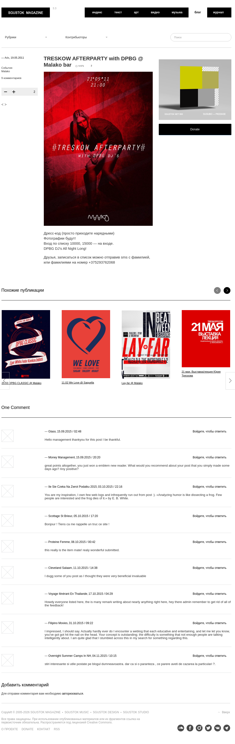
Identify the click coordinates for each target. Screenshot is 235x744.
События (6, 67)
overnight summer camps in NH (69, 656)
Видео (155, 12)
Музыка (177, 12)
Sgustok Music (77, 712)
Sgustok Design (106, 712)
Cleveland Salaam (60, 568)
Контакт (43, 729)
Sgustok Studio (136, 712)
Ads (7, 57)
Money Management (61, 457)
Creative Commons (99, 722)
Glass (52, 431)
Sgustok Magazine (25, 12)
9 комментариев (11, 78)
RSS (57, 729)
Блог (198, 12)
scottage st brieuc (60, 516)
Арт (136, 12)
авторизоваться (72, 693)
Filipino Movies (58, 623)
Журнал (218, 12)
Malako (5, 71)
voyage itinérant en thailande (67, 593)
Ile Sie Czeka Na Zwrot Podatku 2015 (72, 486)
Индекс (97, 12)
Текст (118, 12)
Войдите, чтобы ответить (209, 431)
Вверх (226, 712)
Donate (195, 129)
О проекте (9, 729)
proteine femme (59, 542)
